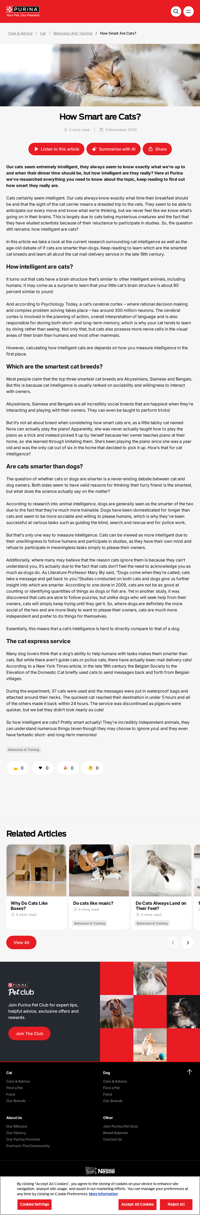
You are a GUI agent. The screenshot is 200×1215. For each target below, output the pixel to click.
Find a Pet (14, 1087)
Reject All (176, 1204)
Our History (16, 1132)
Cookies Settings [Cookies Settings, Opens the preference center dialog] (34, 1204)
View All (21, 942)
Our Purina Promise (23, 1139)
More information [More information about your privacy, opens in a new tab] (103, 1194)
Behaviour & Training (23, 750)
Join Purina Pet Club (120, 1126)
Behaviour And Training (73, 33)
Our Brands (16, 1100)
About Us (14, 1117)
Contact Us (112, 1139)
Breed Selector (115, 1132)
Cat (43, 33)
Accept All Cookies (137, 1204)
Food (10, 1094)
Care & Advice (20, 33)
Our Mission (16, 1126)
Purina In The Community (28, 1145)
